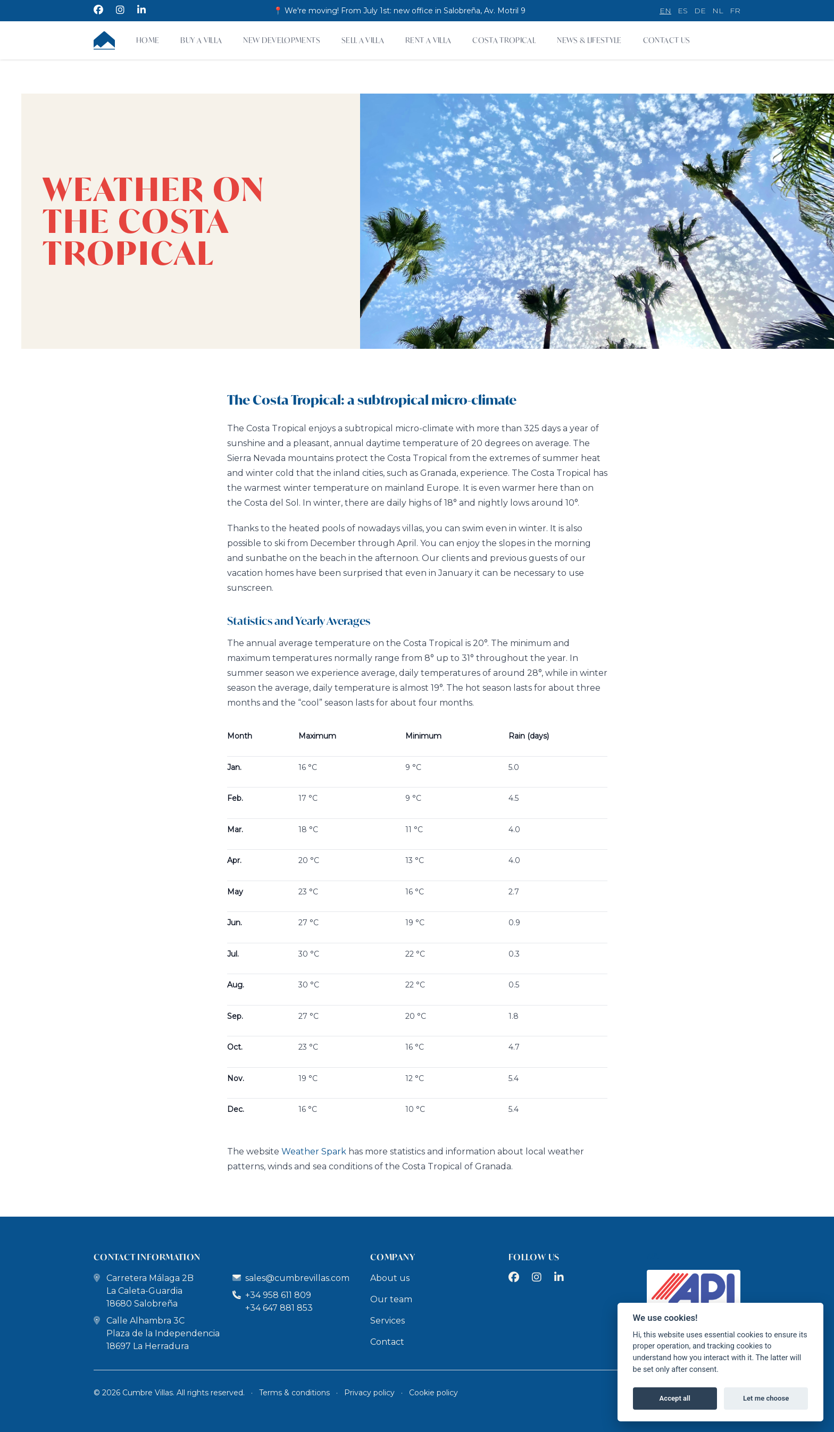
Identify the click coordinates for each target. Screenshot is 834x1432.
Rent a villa (428, 40)
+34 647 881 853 (279, 1308)
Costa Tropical (504, 40)
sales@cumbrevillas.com (297, 1278)
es (683, 10)
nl (717, 10)
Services (387, 1321)
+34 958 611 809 (271, 1295)
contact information (147, 1256)
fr (735, 10)
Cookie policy (433, 1392)
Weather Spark (313, 1151)
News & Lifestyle (589, 40)
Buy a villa (201, 40)
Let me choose (766, 1398)
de (700, 10)
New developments (281, 40)
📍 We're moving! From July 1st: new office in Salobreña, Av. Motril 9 (399, 10)
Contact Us (666, 40)
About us (390, 1278)
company (392, 1256)
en (665, 10)
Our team (391, 1299)
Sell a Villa (362, 40)
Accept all (675, 1398)
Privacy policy (369, 1392)
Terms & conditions (294, 1392)
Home (147, 40)
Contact (387, 1342)
